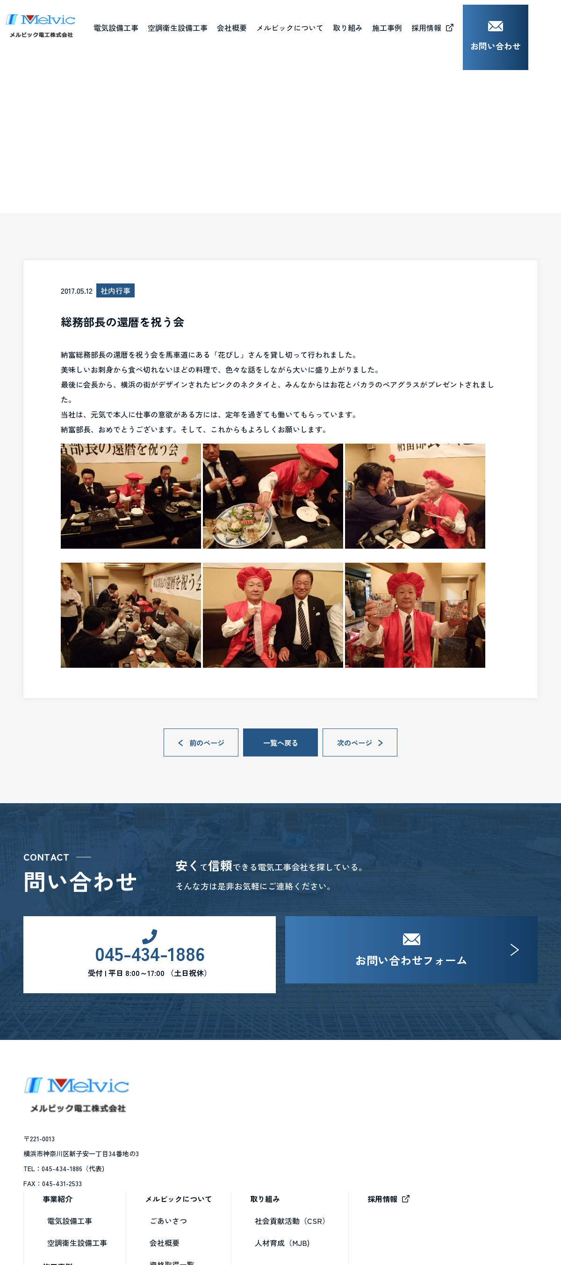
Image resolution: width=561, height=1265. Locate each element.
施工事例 (186, 1160)
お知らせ (293, 1201)
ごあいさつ (296, 1113)
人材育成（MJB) (410, 1135)
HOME (32, 204)
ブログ (64, 204)
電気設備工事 (197, 1113)
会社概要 (265, 22)
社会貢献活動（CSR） (420, 1113)
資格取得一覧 (300, 1157)
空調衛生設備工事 (205, 1135)
